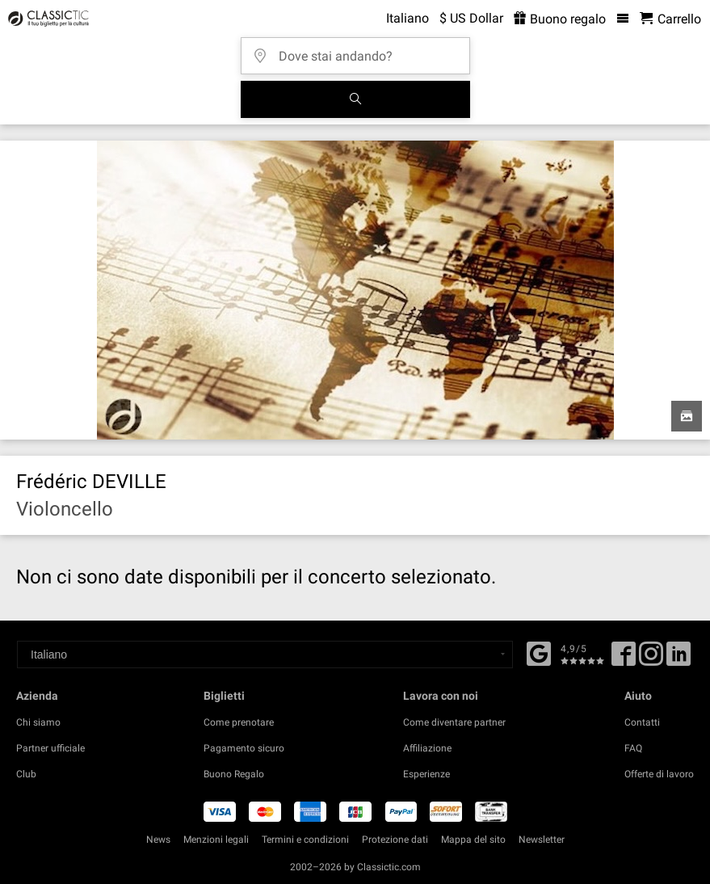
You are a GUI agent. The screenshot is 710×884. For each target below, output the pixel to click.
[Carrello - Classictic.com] (670, 19)
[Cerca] (355, 99)
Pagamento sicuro (244, 748)
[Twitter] (651, 659)
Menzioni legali (216, 839)
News (158, 839)
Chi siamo (38, 722)
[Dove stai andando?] (360, 50)
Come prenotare (239, 722)
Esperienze (426, 774)
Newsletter (542, 839)
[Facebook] (539, 652)
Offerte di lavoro (659, 774)
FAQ (633, 748)
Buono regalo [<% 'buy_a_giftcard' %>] (560, 19)
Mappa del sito (473, 839)
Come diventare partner (454, 722)
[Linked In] (678, 659)
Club (26, 774)
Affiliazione (427, 748)
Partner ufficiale (50, 748)
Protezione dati (395, 839)
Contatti (642, 722)
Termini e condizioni (305, 839)
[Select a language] (265, 654)
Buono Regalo (234, 774)
